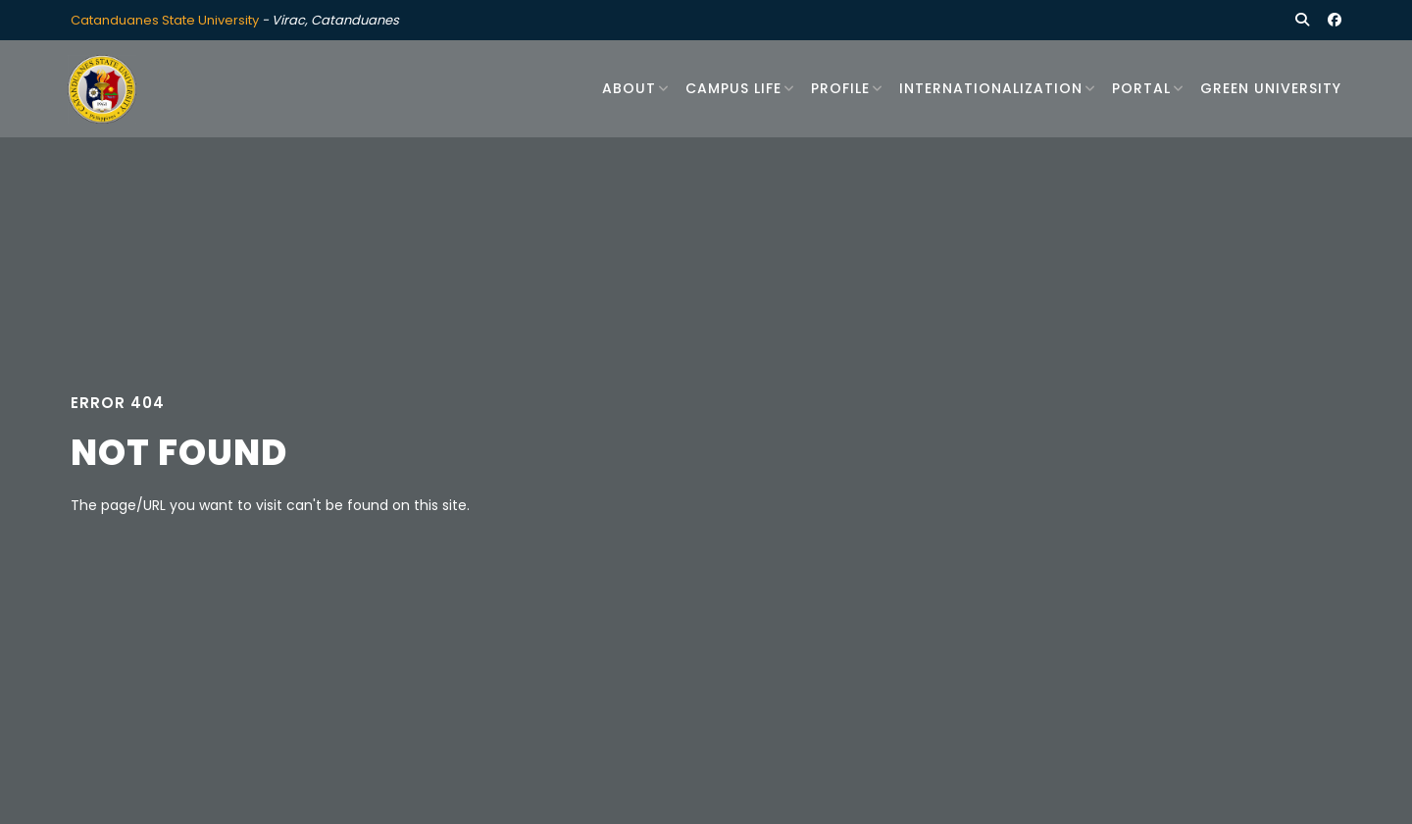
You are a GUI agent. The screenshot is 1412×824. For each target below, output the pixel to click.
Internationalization (991, 88)
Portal (1141, 88)
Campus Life (733, 88)
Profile (840, 88)
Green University (1270, 88)
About (629, 88)
